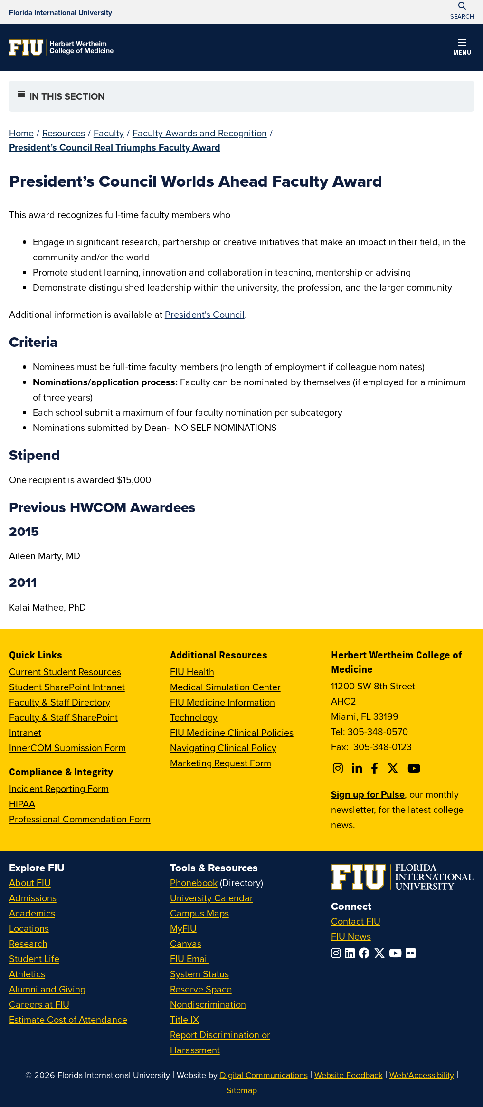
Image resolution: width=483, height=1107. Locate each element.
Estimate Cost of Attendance (68, 1019)
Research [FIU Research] (28, 943)
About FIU (30, 882)
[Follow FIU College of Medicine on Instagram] (339, 768)
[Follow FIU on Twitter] (381, 953)
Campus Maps (199, 913)
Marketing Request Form (220, 763)
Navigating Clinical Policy (223, 747)
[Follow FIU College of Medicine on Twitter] (394, 768)
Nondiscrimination (208, 1004)
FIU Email (189, 958)
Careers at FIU (39, 1004)
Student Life (34, 958)
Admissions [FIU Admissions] (33, 898)
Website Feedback (348, 1075)
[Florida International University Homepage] (60, 12)
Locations (29, 928)
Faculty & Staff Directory (59, 702)
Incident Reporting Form (59, 788)
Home (21, 133)
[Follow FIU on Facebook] (366, 953)
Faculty (109, 133)
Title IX (184, 1019)
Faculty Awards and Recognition (200, 133)
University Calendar (211, 898)
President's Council (205, 314)
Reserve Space (201, 989)
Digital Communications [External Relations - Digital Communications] (264, 1075)
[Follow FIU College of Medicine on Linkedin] (358, 768)
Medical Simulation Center (225, 687)
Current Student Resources (65, 671)
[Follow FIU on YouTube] (397, 953)
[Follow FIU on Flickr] (412, 953)
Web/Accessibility (421, 1075)
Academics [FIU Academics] (32, 913)
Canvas (185, 943)
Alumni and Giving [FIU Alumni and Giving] (47, 989)
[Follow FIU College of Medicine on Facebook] (376, 768)
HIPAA (22, 804)
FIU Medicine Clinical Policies (232, 732)
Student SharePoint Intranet (67, 687)
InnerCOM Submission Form (67, 747)
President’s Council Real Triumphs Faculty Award (114, 147)
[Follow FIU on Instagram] (338, 953)
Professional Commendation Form (80, 819)
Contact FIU (355, 921)
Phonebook (194, 882)
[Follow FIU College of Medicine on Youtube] (415, 768)
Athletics (27, 974)
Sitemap (242, 1090)
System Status (199, 974)
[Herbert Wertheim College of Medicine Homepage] (61, 47)
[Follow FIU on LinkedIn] (352, 953)
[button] (462, 48)
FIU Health (192, 671)
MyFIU (183, 928)
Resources (63, 133)
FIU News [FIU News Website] (351, 936)
